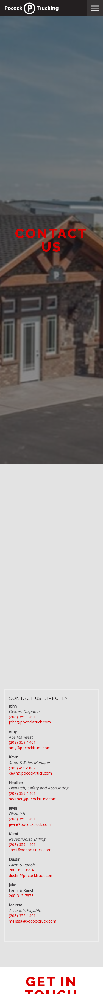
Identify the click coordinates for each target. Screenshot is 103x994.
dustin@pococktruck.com (31, 875)
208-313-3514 (21, 870)
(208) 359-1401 (22, 716)
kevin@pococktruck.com (30, 773)
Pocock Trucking (31, 8)
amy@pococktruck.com (30, 747)
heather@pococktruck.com (33, 798)
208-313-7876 (21, 895)
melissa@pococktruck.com (32, 921)
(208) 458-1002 (22, 768)
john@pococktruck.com (30, 722)
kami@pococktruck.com (30, 849)
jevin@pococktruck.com (30, 824)
